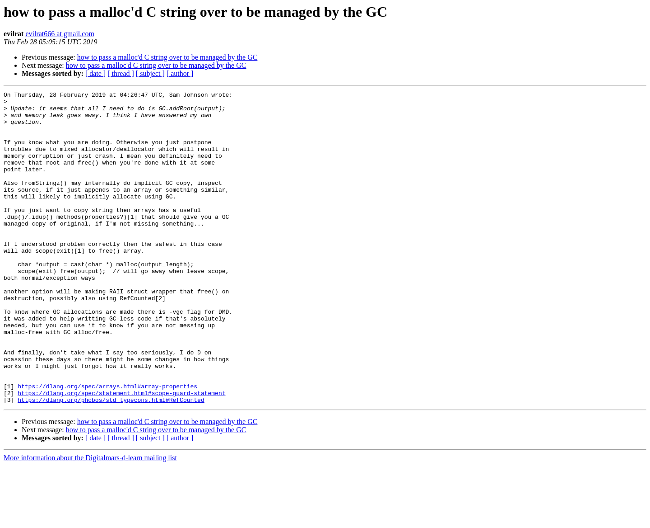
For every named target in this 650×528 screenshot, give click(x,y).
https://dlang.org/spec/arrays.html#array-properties (107, 446)
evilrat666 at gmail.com (59, 34)
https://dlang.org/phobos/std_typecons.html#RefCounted (111, 462)
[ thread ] (120, 73)
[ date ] (95, 73)
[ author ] (180, 73)
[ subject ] (150, 73)
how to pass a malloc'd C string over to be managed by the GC (167, 57)
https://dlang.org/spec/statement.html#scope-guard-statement (121, 454)
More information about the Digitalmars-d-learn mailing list (90, 520)
